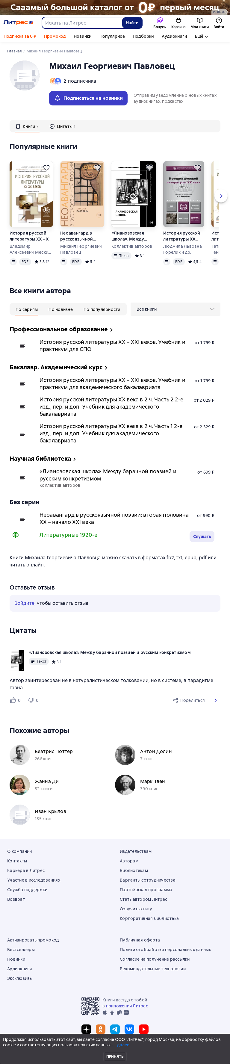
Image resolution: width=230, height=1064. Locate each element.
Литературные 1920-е (68, 534)
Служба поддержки (27, 889)
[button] (215, 700)
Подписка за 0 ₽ (20, 36)
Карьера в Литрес (26, 870)
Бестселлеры (21, 949)
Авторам (129, 861)
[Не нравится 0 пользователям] (34, 700)
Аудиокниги (174, 36)
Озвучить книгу (136, 909)
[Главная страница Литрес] (18, 23)
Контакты (17, 861)
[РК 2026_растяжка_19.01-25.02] (115, 7)
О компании (19, 851)
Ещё (199, 36)
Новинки (83, 36)
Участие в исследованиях (33, 880)
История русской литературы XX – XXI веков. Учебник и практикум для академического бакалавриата (31, 236)
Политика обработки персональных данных (165, 949)
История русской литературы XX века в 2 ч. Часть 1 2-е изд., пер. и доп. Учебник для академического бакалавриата (111, 433)
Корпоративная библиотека (149, 918)
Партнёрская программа (146, 889)
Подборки (143, 36)
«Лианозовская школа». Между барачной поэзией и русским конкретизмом (133, 236)
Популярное (112, 36)
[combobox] (81, 22)
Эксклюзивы (20, 978)
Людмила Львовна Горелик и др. (182, 249)
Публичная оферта (140, 940)
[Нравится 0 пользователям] (16, 700)
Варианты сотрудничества (147, 880)
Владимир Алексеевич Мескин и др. (30, 249)
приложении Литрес (127, 1006)
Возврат (16, 899)
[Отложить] (46, 168)
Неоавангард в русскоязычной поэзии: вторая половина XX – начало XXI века (77, 236)
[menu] (175, 309)
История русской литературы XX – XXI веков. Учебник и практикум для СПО (112, 345)
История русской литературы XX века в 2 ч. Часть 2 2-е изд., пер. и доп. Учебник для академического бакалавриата (183, 236)
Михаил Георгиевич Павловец (81, 249)
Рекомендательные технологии (153, 968)
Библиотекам (134, 870)
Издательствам (136, 851)
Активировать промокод (33, 940)
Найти (132, 22)
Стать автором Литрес (143, 899)
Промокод (55, 36)
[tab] (27, 126)
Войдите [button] (24, 603)
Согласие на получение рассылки (155, 959)
